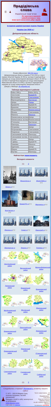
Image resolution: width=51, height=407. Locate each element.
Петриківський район (41, 332)
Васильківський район (25, 269)
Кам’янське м (10, 210)
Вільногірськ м (25, 181)
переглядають (31, 155)
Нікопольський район (41, 309)
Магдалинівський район (10, 311)
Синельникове (34, 97)
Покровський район (25, 350)
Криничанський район (41, 290)
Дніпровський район (9, 287)
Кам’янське (33, 100)
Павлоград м (39, 230)
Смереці (17, 405)
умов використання (12, 403)
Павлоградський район (25, 328)
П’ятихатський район (41, 354)
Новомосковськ (34, 110)
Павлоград (32, 124)
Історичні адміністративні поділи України (25, 26)
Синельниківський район (10, 372)
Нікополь (32, 115)
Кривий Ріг (33, 95)
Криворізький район (25, 289)
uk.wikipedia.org (24, 86)
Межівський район (25, 311)
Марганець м (39, 204)
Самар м (24, 230)
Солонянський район (25, 373)
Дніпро (31, 102)
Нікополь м (8, 230)
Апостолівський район (9, 265)
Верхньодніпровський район (42, 268)
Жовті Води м (41, 181)
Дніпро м (8, 187)
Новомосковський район (10, 332)
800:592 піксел (33, 73)
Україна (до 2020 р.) (25, 30)
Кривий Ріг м (24, 204)
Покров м (24, 248)
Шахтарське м (9, 248)
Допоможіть (28, 389)
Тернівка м (40, 248)
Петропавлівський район (10, 352)
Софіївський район (41, 375)
